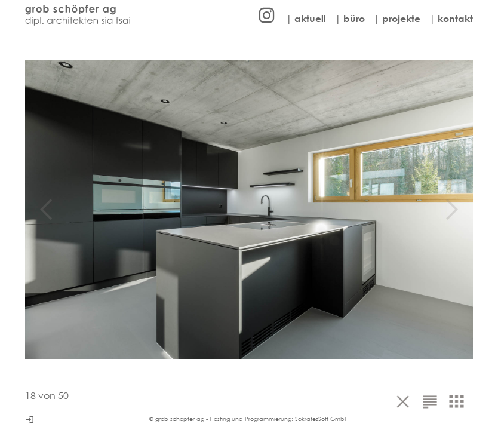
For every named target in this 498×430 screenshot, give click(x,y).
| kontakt (451, 18)
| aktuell (306, 18)
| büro (350, 18)
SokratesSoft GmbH (322, 419)
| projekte (397, 18)
